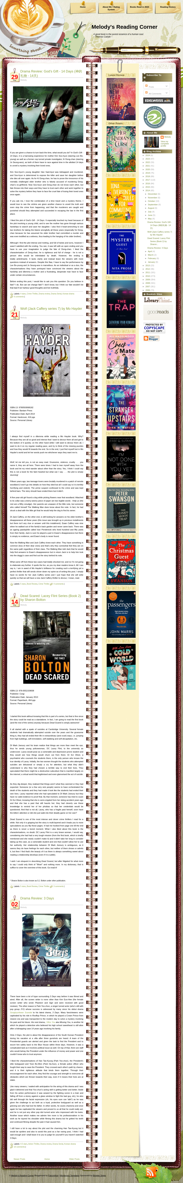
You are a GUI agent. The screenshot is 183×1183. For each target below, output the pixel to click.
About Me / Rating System (111, 8)
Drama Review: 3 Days (37, 898)
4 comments (59, 584)
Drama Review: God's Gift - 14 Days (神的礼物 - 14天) (159, 225)
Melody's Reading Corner (125, 27)
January (152, 262)
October (152, 201)
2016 (148, 183)
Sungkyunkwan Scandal (21, 1012)
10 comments (19, 1147)
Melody (167, 137)
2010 (148, 276)
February (152, 258)
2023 (148, 159)
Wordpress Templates (69, 1175)
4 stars (23, 294)
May (150, 219)
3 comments (59, 886)
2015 (148, 187)
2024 (148, 155)
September (153, 204)
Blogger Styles (99, 1175)
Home (83, 7)
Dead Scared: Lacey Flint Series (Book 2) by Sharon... (158, 241)
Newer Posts (19, 1159)
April (150, 251)
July (150, 212)
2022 (148, 162)
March (151, 255)
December (153, 194)
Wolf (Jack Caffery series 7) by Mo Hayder (51, 308)
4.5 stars (23, 1144)
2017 (148, 180)
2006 (148, 290)
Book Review (32, 584)
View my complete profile (165, 143)
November (153, 197)
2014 (148, 190)
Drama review (44, 294)
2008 (148, 283)
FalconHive (53, 1175)
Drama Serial (56, 294)
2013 (148, 265)
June (150, 215)
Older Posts (74, 1159)
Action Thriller (33, 1144)
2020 (148, 169)
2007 (148, 286)
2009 (148, 279)
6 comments (19, 297)
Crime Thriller (32, 294)
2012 (148, 269)
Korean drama (68, 294)
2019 (148, 173)
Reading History (167, 7)
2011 (148, 272)
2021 (148, 166)
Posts (149, 87)
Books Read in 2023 (139, 7)
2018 (148, 176)
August (151, 208)
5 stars (23, 584)
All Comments (152, 94)
